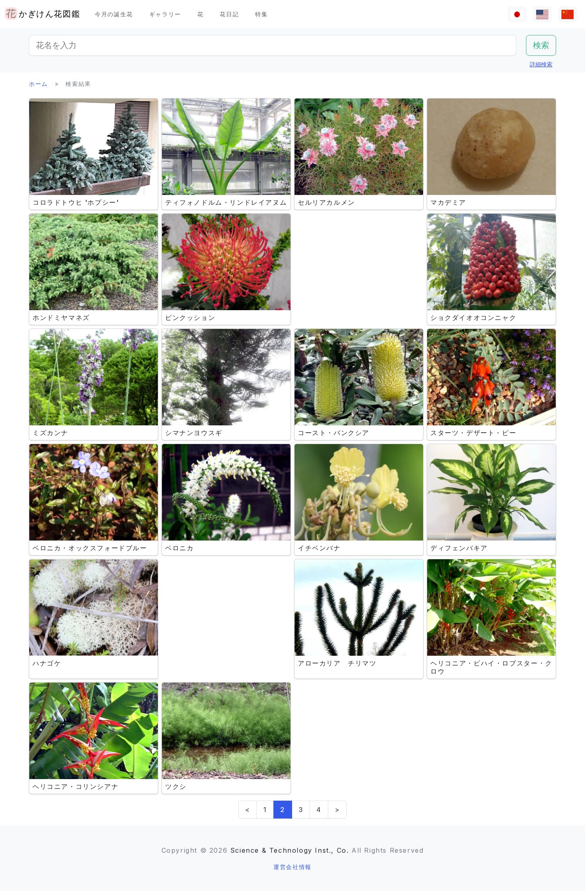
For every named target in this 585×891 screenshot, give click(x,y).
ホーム (38, 83)
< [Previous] (247, 810)
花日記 (229, 14)
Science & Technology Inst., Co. (289, 850)
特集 (261, 14)
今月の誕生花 (114, 14)
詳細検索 (541, 64)
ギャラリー (165, 14)
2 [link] (282, 810)
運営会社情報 (292, 866)
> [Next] (337, 810)
